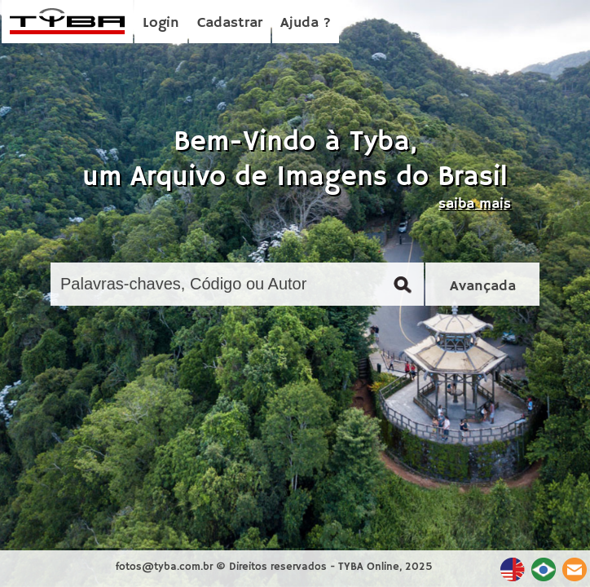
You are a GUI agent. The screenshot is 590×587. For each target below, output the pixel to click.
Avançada (483, 286)
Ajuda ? (305, 23)
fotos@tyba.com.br (164, 567)
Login (161, 23)
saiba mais (474, 204)
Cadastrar (229, 23)
